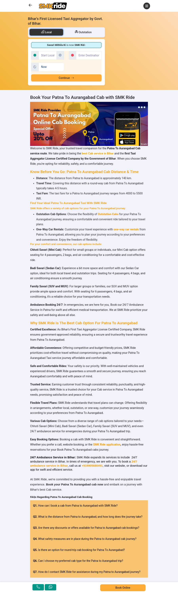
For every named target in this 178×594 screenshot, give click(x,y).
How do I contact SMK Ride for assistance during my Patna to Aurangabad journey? (86, 571)
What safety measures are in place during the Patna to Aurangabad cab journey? (84, 538)
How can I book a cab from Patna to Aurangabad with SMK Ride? (75, 505)
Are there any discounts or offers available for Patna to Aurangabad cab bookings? (86, 527)
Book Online (122, 587)
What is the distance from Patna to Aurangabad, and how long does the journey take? (87, 516)
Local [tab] (46, 32)
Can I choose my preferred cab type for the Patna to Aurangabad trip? (78, 560)
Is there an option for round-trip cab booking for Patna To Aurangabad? (79, 549)
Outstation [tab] (83, 32)
